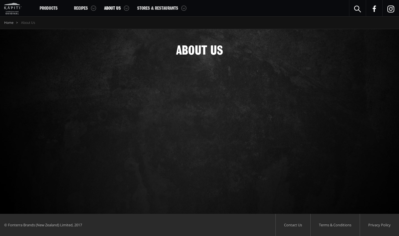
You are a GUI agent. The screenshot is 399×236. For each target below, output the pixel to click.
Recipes (81, 8)
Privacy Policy (379, 224)
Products (49, 8)
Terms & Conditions (335, 224)
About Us (112, 8)
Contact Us (293, 224)
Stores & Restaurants (157, 8)
